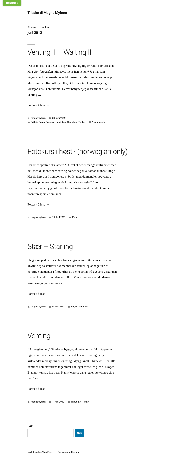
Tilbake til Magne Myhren (47, 13)
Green (42, 122)
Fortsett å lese (38, 105)
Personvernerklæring (68, 452)
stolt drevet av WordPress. (40, 452)
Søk (30, 426)
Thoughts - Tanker (76, 122)
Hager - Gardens (79, 306)
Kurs (74, 217)
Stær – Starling (50, 246)
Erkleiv (34, 122)
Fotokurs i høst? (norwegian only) (77, 151)
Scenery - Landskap (56, 122)
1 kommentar (99, 122)
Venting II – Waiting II (59, 52)
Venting (38, 336)
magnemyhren (38, 118)
